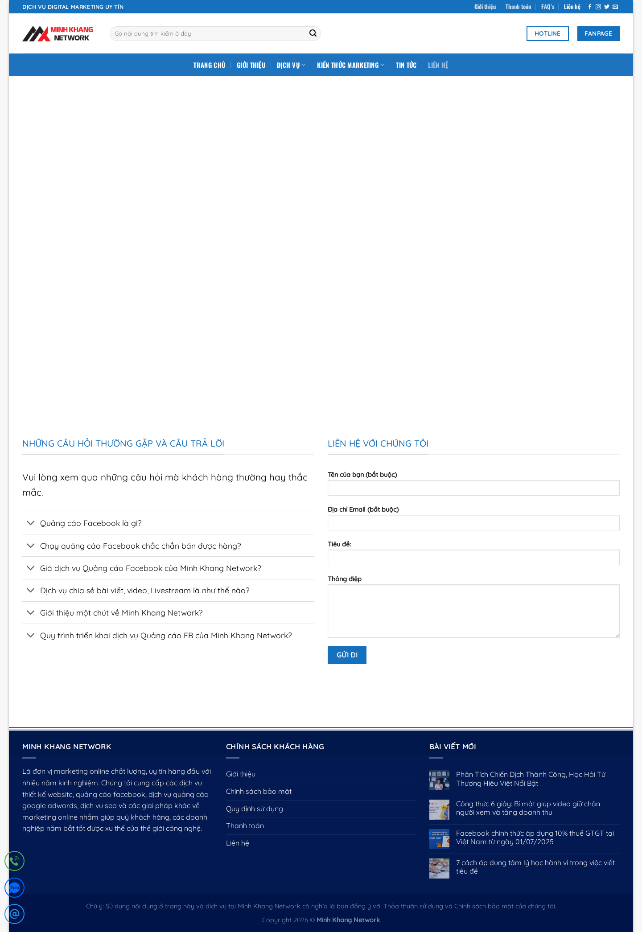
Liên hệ (572, 6)
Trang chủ (209, 65)
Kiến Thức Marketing (350, 65)
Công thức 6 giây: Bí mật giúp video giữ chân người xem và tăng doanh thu (528, 808)
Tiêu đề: (474, 555)
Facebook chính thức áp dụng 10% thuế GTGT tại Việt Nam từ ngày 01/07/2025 (535, 837)
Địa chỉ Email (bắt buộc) (474, 521)
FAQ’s (547, 6)
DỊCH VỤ (291, 65)
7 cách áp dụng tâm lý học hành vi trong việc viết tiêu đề (535, 866)
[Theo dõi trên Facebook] (590, 7)
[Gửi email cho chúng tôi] (615, 7)
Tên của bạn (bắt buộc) (474, 486)
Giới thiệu (485, 6)
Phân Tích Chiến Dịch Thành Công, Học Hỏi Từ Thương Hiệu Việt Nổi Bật (530, 778)
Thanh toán (518, 6)
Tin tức (406, 65)
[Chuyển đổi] (31, 524)
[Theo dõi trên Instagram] (598, 7)
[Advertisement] (321, 142)
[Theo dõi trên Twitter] (606, 7)
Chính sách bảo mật (259, 791)
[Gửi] (313, 33)
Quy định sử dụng (254, 808)
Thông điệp (474, 609)
